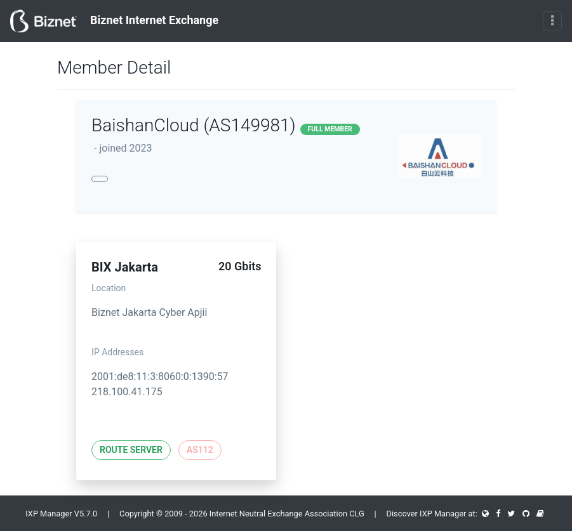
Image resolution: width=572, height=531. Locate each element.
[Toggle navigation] (552, 20)
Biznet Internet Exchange (114, 21)
